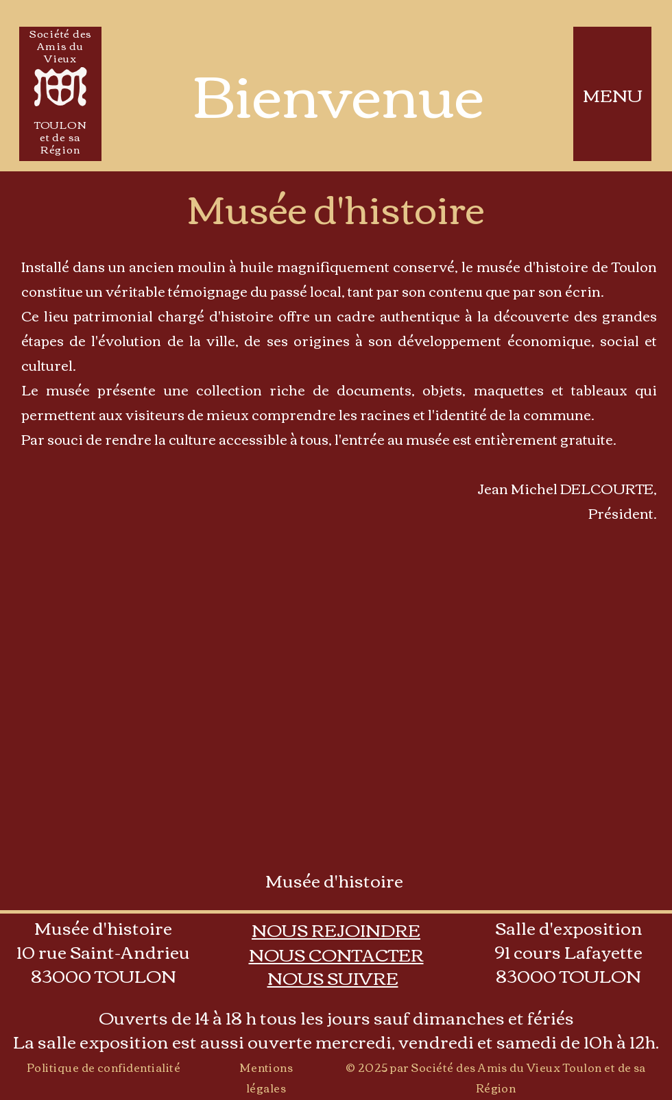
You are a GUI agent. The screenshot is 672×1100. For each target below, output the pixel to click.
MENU (613, 95)
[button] (336, 954)
